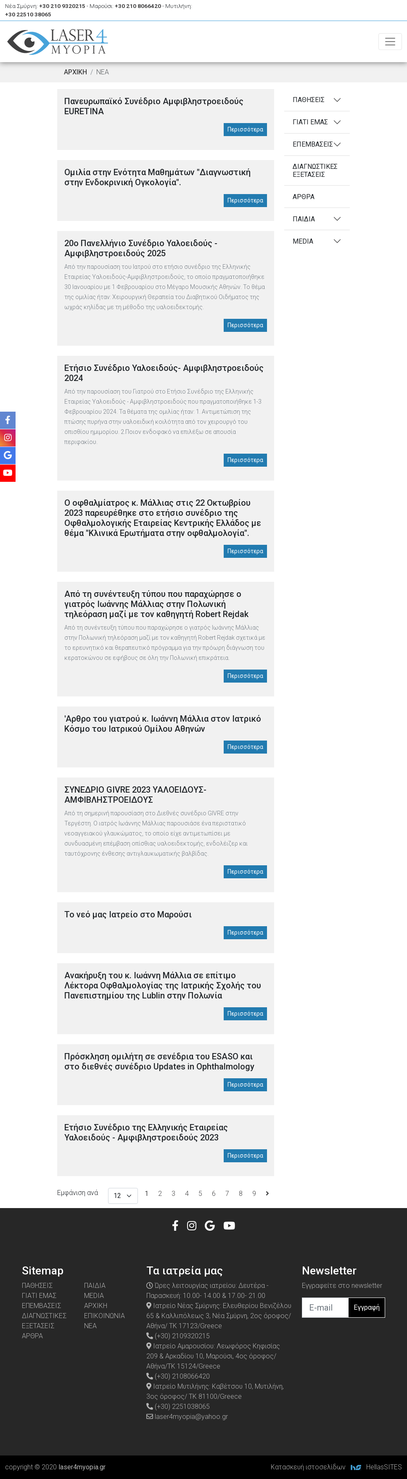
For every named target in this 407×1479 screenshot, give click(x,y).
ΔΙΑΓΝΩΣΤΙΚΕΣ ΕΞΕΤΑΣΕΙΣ (315, 171)
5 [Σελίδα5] (200, 1194)
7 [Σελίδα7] (227, 1194)
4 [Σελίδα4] (187, 1194)
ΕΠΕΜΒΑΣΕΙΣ (313, 144)
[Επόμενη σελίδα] (267, 1193)
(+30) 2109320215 (178, 1336)
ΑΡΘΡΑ (303, 197)
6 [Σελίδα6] (214, 1194)
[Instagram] (192, 1226)
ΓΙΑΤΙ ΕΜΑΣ (310, 122)
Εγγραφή (367, 1307)
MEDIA (303, 241)
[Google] (210, 1226)
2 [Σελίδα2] (160, 1194)
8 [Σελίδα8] (241, 1194)
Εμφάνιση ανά (77, 1193)
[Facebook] (175, 1226)
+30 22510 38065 (28, 14)
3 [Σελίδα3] (173, 1194)
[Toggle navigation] (390, 41)
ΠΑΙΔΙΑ (304, 219)
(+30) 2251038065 (178, 1407)
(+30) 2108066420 (178, 1376)
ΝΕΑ (90, 1326)
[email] (325, 1308)
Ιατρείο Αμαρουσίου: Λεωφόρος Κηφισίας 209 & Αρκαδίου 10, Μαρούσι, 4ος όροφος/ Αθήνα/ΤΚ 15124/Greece (213, 1356)
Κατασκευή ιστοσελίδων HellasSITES (336, 1467)
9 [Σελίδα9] (254, 1194)
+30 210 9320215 (62, 6)
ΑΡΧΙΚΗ (75, 72)
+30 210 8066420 (138, 6)
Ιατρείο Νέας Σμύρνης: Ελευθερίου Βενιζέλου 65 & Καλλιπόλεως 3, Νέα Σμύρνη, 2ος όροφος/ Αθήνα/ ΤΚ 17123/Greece (218, 1316)
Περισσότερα (245, 129)
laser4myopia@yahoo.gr (187, 1417)
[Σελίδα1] (146, 1193)
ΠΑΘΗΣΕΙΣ (309, 100)
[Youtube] (229, 1226)
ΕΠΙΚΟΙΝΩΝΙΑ (104, 1316)
